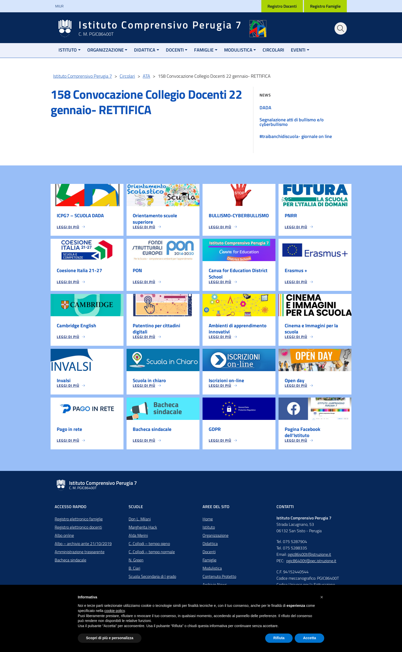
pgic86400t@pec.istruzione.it (311, 564)
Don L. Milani (140, 522)
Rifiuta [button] (279, 638)
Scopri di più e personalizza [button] (109, 638)
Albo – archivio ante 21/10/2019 (83, 547)
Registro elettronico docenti (78, 530)
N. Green (136, 563)
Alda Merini (138, 538)
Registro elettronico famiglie (79, 522)
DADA (265, 107)
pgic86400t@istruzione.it (309, 557)
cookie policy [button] (114, 611)
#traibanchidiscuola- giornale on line (296, 136)
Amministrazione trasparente (79, 555)
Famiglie (204, 49)
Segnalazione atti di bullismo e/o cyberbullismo (292, 122)
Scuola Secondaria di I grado (152, 579)
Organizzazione (105, 49)
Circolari (273, 49)
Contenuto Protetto (219, 579)
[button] (322, 597)
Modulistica (238, 49)
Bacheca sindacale (70, 563)
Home (208, 522)
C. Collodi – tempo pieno (149, 547)
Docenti (175, 49)
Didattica (144, 49)
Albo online (64, 538)
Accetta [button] (309, 638)
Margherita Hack (143, 530)
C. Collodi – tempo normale (152, 555)
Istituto (68, 49)
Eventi (298, 49)
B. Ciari (134, 571)
